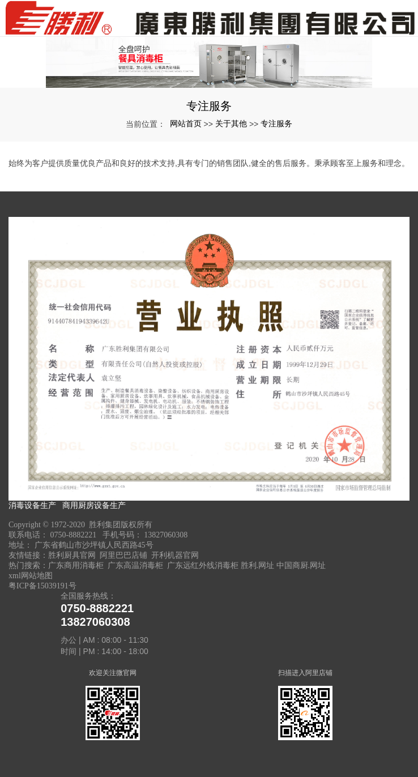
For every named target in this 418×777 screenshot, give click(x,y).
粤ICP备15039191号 (42, 586)
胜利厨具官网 (72, 555)
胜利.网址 (258, 565)
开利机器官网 (175, 555)
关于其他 (231, 123)
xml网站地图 (30, 575)
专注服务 (276, 123)
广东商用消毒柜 (76, 565)
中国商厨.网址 (301, 565)
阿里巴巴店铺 (123, 555)
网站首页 (186, 123)
